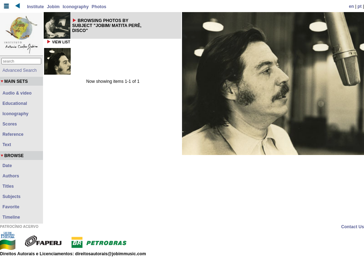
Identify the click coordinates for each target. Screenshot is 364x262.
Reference (12, 134)
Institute (35, 6)
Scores (9, 124)
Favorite (10, 206)
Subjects (11, 196)
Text (6, 144)
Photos (99, 6)
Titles (8, 186)
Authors (10, 175)
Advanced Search (19, 70)
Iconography (76, 6)
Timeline (11, 217)
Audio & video (17, 93)
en (351, 6)
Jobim (53, 6)
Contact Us (352, 226)
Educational (14, 103)
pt (360, 6)
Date (7, 165)
